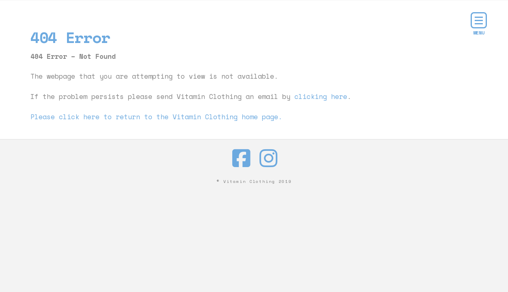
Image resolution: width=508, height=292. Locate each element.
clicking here (320, 96)
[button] (479, 20)
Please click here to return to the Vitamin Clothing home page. (156, 117)
